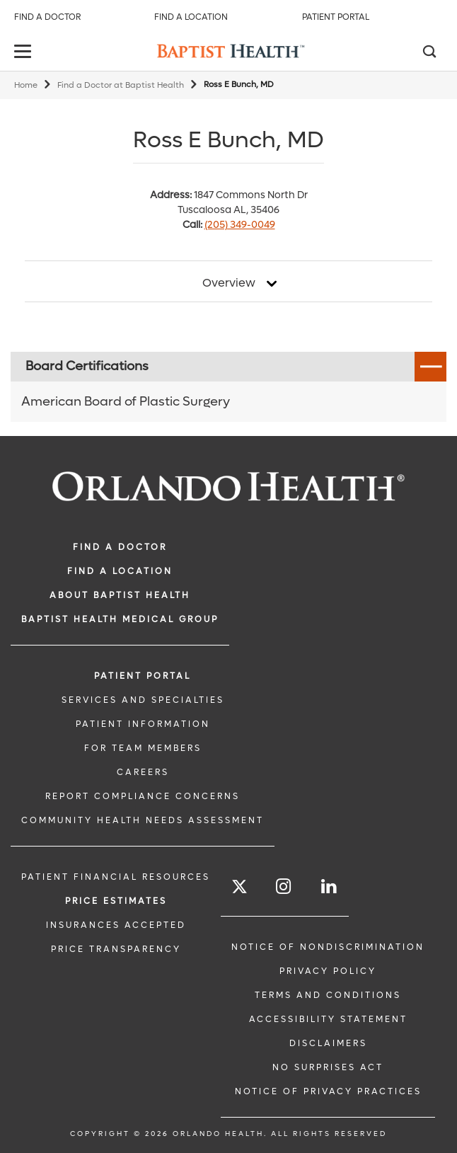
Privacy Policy (327, 971)
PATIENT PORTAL (142, 676)
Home (25, 85)
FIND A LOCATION (120, 571)
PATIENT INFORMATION (143, 724)
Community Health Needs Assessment (142, 820)
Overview (228, 283)
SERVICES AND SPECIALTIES (143, 700)
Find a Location (191, 17)
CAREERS (143, 772)
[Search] (429, 53)
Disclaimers (328, 1043)
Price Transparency (116, 949)
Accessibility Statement (328, 1019)
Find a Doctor (47, 17)
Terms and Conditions (328, 995)
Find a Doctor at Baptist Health (120, 85)
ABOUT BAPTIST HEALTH (120, 595)
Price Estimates (116, 901)
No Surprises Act (327, 1067)
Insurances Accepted (116, 925)
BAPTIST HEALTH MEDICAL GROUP (120, 619)
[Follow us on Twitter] (239, 888)
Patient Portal (335, 17)
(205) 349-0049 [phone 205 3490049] (239, 224)
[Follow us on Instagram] (284, 886)
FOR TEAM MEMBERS (143, 748)
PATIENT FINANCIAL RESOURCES (115, 877)
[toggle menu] (24, 52)
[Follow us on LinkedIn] (329, 886)
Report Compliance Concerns (142, 796)
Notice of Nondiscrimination (327, 947)
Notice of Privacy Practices (328, 1091)
